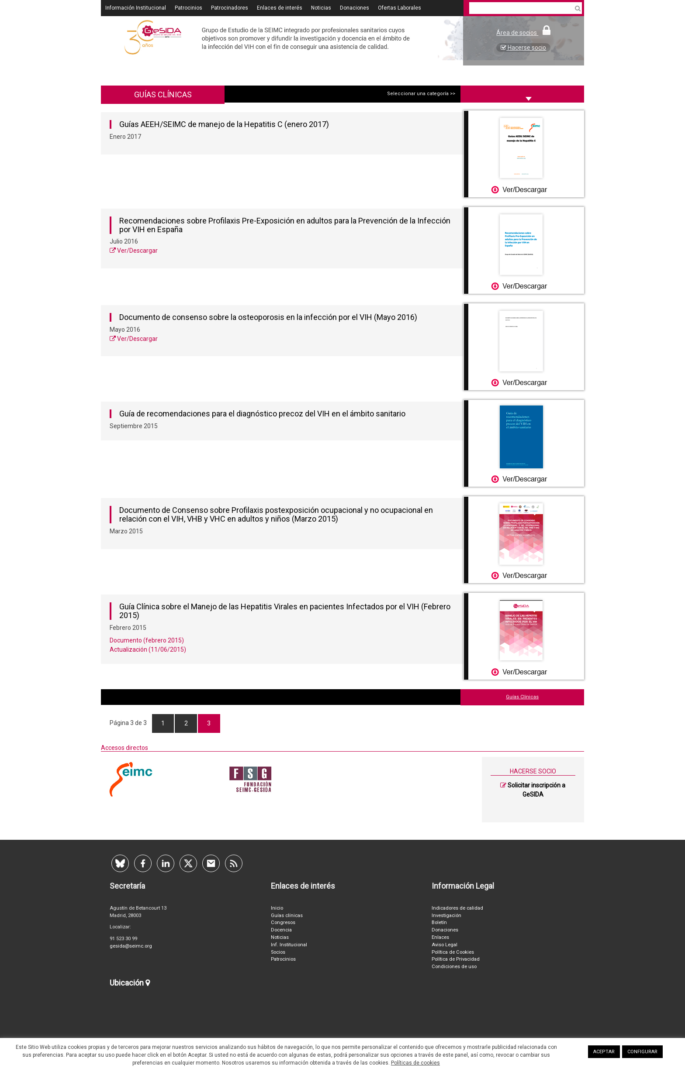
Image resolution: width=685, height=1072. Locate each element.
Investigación (446, 915)
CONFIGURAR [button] (642, 1052)
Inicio (277, 908)
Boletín (439, 922)
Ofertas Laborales (399, 8)
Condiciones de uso (454, 966)
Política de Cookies (453, 952)
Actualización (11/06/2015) (148, 649)
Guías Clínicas (522, 697)
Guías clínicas (287, 915)
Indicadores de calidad (457, 908)
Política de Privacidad (456, 959)
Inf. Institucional (289, 945)
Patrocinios (188, 8)
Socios (278, 952)
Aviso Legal (444, 945)
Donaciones (354, 8)
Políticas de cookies (415, 1063)
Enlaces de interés (279, 8)
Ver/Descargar (134, 250)
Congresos (283, 922)
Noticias (321, 8)
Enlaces (440, 937)
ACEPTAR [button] (604, 1052)
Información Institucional (135, 8)
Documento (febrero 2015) (147, 640)
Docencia (281, 930)
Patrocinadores (229, 8)
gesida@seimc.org (131, 946)
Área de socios (523, 32)
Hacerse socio (523, 47)
